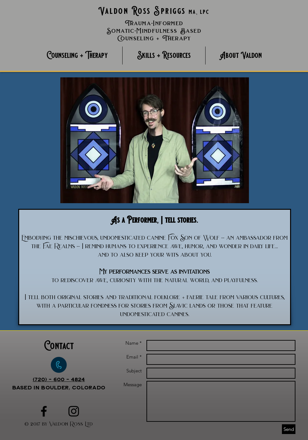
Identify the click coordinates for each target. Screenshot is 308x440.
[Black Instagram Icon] (74, 411)
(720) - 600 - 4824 (59, 379)
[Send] (288, 429)
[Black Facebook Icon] (44, 411)
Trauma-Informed (154, 23)
